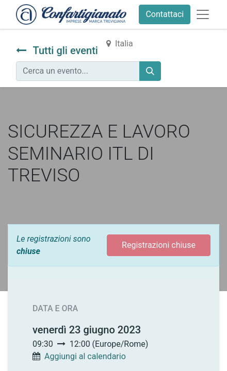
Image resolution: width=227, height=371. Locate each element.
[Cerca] (150, 71)
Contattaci (164, 14)
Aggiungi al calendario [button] (85, 356)
